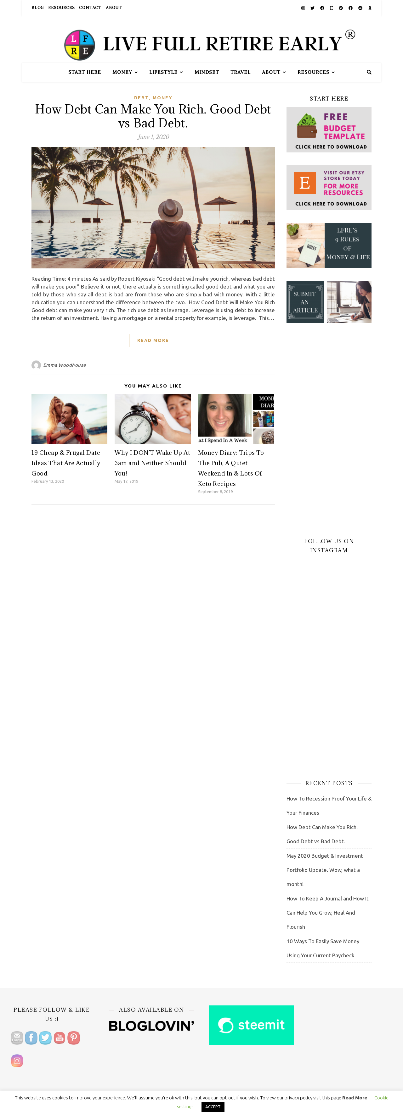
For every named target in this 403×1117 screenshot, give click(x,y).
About (114, 7)
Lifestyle (163, 72)
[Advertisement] (329, 430)
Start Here (84, 72)
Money (122, 72)
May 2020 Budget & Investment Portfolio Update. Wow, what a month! (325, 870)
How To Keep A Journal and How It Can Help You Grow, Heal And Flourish (328, 912)
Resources (61, 7)
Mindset (207, 72)
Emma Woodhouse (64, 365)
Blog (37, 7)
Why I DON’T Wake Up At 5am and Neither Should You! (152, 463)
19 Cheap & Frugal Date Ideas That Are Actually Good (66, 463)
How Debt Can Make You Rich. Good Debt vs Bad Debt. (153, 115)
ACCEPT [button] (213, 1106)
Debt (141, 97)
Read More (153, 340)
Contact (90, 7)
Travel (240, 72)
